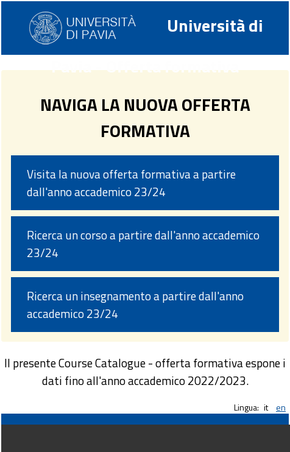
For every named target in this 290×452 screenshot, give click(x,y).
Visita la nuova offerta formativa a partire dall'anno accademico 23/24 (131, 182)
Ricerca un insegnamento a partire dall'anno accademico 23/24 (135, 304)
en (281, 407)
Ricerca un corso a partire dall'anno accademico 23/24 (143, 243)
